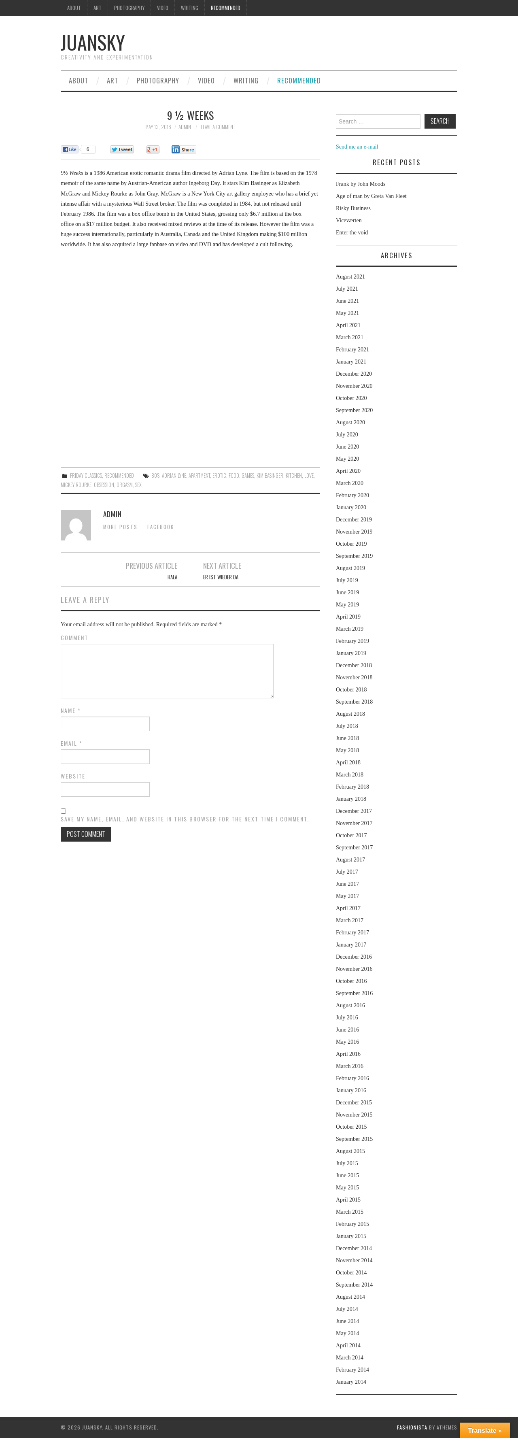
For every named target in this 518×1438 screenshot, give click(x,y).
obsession (104, 485)
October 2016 (351, 981)
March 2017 (349, 920)
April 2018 (348, 762)
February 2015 (352, 1224)
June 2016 (347, 1030)
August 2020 (350, 422)
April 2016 (348, 1054)
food (234, 475)
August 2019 (350, 568)
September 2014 (354, 1285)
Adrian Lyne (174, 475)
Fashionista (412, 1427)
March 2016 (349, 1066)
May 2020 (347, 459)
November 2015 (354, 1115)
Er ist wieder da (220, 577)
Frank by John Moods (361, 184)
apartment (199, 475)
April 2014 (348, 1345)
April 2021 (348, 325)
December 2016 (354, 957)
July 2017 (347, 872)
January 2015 (351, 1236)
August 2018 (350, 714)
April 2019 (348, 617)
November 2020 (354, 386)
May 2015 (347, 1188)
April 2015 (348, 1200)
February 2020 (352, 495)
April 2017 (348, 908)
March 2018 (349, 775)
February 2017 (352, 933)
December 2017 (354, 811)
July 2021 (347, 289)
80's (155, 475)
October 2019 (351, 544)
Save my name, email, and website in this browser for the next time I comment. (185, 819)
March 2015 (349, 1212)
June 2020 (347, 447)
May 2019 (347, 605)
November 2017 (354, 823)
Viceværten (349, 220)
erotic (219, 475)
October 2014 (351, 1273)
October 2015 (351, 1127)
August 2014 (350, 1297)
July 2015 (347, 1163)
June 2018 (347, 738)
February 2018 (352, 787)
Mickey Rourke (76, 485)
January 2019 (351, 653)
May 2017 (347, 896)
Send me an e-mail (357, 147)
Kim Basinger (270, 475)
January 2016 (351, 1090)
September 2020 (354, 410)
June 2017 (347, 884)
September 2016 (354, 993)
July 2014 (347, 1309)
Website (73, 776)
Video (162, 8)
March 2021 (349, 337)
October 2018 (351, 690)
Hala (172, 577)
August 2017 (350, 860)
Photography (129, 8)
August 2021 (350, 277)
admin (184, 127)
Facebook (160, 527)
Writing (189, 8)
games (248, 475)
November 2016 (354, 969)
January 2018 (351, 799)
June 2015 (347, 1175)
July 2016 (347, 1018)
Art (97, 8)
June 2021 (347, 301)
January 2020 (351, 507)
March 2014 (349, 1358)
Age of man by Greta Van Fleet (371, 196)
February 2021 (352, 350)
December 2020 (354, 374)
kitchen (294, 475)
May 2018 (347, 750)
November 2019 (354, 532)
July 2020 (347, 435)
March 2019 (349, 629)
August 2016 (350, 1005)
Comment (74, 638)
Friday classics (86, 475)
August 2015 (350, 1151)
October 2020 (351, 398)
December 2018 (354, 665)
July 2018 (347, 726)
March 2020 (349, 483)
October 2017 (351, 835)
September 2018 (354, 702)
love (309, 475)
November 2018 (354, 677)
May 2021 (347, 313)
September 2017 (354, 848)
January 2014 (351, 1382)
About (74, 8)
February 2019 (352, 641)
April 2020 (348, 471)
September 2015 (354, 1139)
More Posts (120, 527)
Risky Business (353, 208)
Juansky (93, 42)
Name (71, 710)
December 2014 (354, 1248)
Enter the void (352, 233)
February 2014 (352, 1370)
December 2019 (354, 520)
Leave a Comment (218, 127)
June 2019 (347, 592)
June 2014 (347, 1321)
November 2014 (354, 1260)
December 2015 (354, 1103)
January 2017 (351, 945)
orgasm (125, 485)
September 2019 (354, 556)
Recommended (225, 8)
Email (72, 743)
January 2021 (351, 362)
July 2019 (347, 580)
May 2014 (347, 1333)
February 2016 (352, 1078)
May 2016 (347, 1042)
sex (138, 485)
